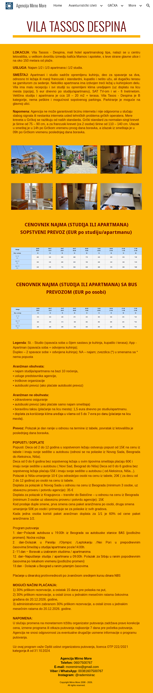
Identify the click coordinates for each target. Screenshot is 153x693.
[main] (76, 28)
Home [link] (57, 5)
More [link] (132, 5)
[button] (148, 5)
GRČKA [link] (113, 5)
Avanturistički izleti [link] (83, 5)
